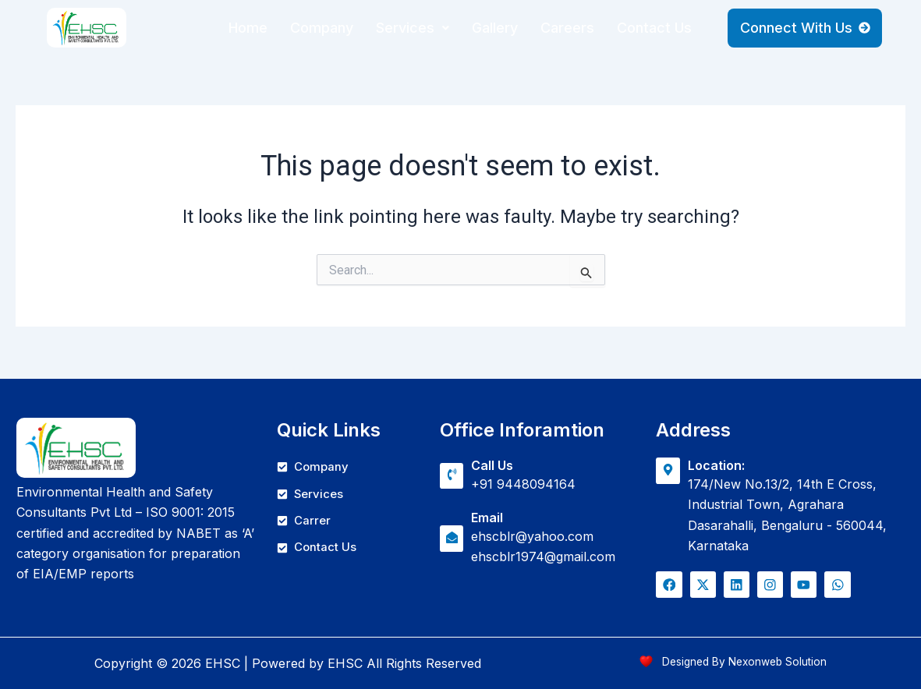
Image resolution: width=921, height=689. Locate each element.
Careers (567, 27)
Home (247, 27)
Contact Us (654, 27)
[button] (412, 28)
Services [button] (412, 27)
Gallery (495, 27)
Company (321, 27)
